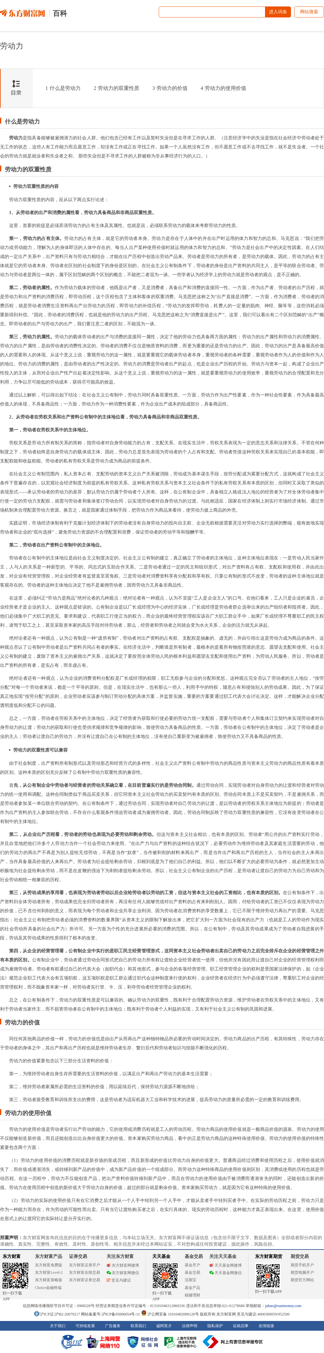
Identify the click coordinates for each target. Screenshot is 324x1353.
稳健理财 (192, 1295)
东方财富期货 (268, 1256)
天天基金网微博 (225, 1265)
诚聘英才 (164, 1326)
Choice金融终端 (48, 1287)
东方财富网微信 (123, 1273)
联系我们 (138, 1326)
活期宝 (190, 1280)
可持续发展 (85, 1326)
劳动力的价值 (170, 88)
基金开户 (192, 1265)
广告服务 (113, 1326)
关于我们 (57, 1326)
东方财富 (12, 1256)
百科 (60, 13)
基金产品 (192, 1287)
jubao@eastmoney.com (283, 1306)
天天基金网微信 (225, 1273)
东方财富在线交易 (84, 1272)
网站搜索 (309, 11)
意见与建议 (119, 1280)
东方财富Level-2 (49, 1272)
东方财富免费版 (48, 1265)
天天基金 (161, 1256)
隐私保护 (215, 1326)
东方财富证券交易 (84, 1280)
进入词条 (278, 11)
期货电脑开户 (302, 1272)
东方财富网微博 (123, 1265)
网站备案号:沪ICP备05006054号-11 (111, 1314)
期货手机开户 (302, 1265)
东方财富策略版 (48, 1280)
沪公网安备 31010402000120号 (170, 1314)
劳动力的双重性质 (116, 88)
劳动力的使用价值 (223, 88)
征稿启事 (241, 1326)
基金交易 (192, 1272)
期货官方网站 (302, 1280)
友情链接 (266, 1326)
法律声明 (189, 1326)
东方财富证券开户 (84, 1265)
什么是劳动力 (63, 88)
